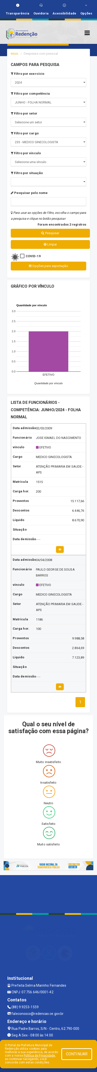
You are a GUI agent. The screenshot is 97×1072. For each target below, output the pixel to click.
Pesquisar (50, 233)
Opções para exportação (48, 266)
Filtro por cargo (25, 133)
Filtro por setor (24, 113)
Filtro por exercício (27, 74)
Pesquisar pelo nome (29, 193)
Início (15, 53)
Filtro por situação (27, 173)
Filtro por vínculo (26, 153)
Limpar (50, 244)
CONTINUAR (76, 1054)
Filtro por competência (30, 93)
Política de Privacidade (39, 1055)
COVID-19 (33, 256)
